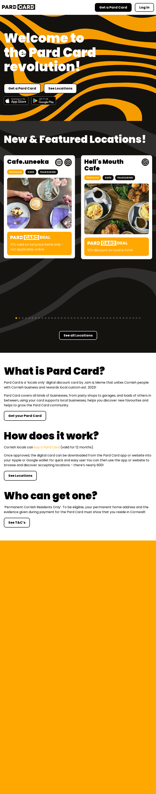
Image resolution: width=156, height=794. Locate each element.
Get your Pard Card (25, 415)
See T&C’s (16, 522)
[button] (16, 318)
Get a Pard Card (22, 88)
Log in (144, 7)
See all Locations (78, 335)
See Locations (60, 88)
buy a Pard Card (47, 447)
